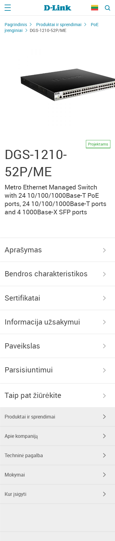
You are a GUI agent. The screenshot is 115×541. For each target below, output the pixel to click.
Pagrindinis (16, 24)
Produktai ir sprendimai (59, 24)
